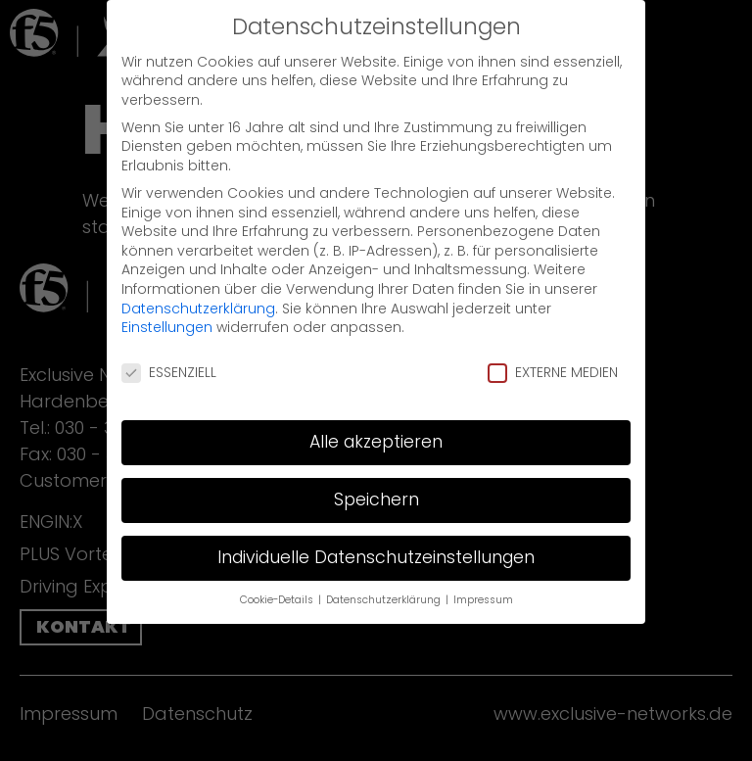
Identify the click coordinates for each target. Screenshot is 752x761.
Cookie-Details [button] (278, 584)
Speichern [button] (376, 484)
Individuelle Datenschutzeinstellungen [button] (376, 541)
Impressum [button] (483, 584)
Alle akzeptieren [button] (376, 426)
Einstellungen (166, 312)
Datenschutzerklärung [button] (385, 584)
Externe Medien (553, 358)
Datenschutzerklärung (198, 293)
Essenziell (168, 358)
